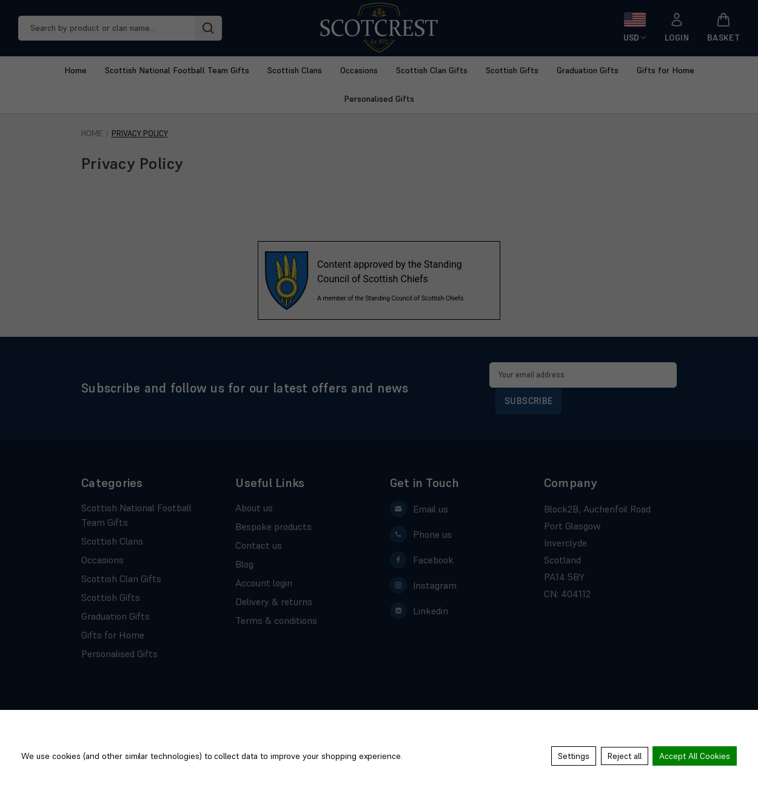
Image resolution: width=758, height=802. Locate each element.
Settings (573, 756)
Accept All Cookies (694, 756)
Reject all (624, 756)
